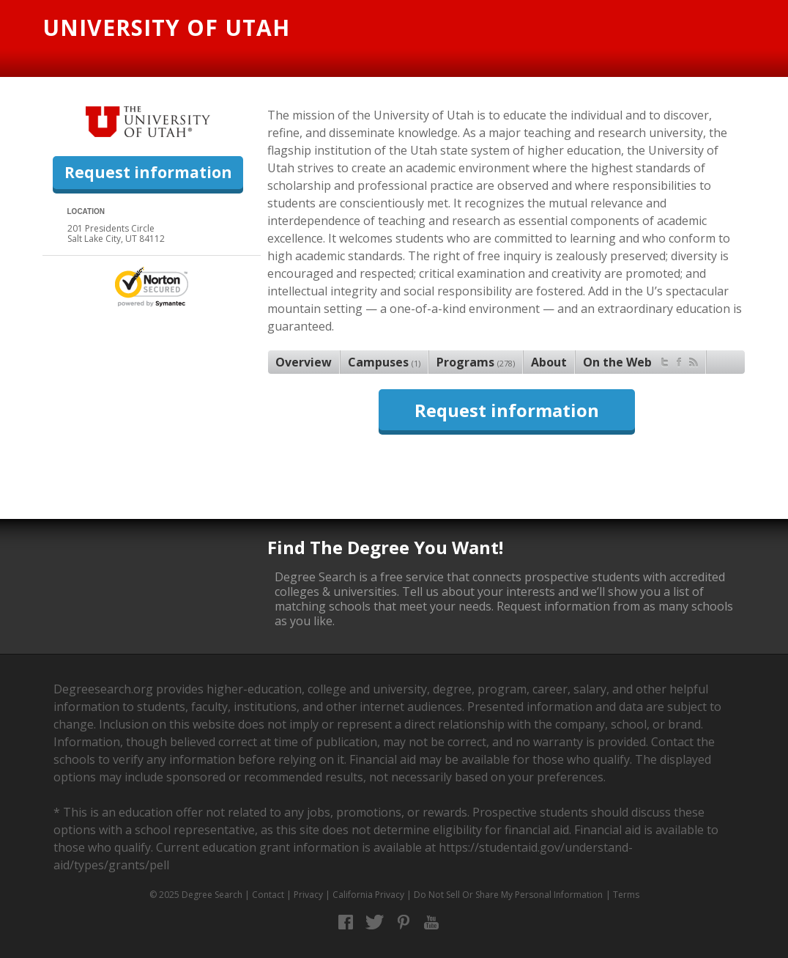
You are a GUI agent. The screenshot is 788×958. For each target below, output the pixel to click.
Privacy (308, 894)
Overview (303, 362)
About (549, 362)
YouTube (432, 922)
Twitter (374, 922)
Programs (475, 362)
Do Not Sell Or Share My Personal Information (508, 894)
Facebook (346, 922)
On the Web (640, 360)
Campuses (384, 362)
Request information (148, 172)
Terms (626, 894)
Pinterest (403, 922)
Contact (268, 894)
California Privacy (368, 894)
